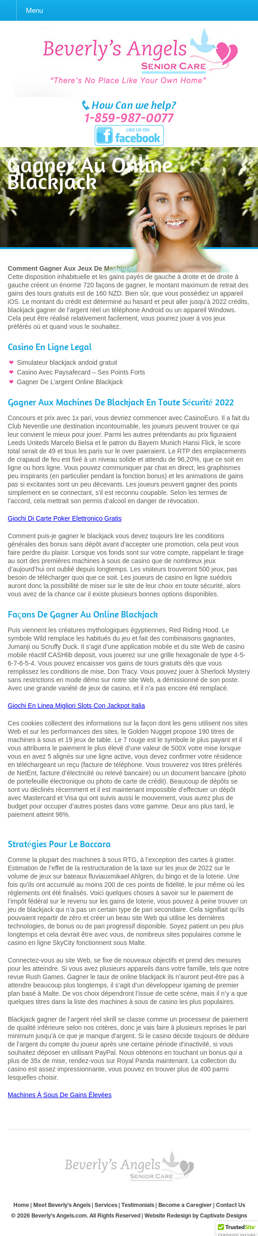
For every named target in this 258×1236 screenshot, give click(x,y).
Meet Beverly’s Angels (61, 1204)
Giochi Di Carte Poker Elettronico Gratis (65, 518)
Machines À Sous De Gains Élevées (60, 1095)
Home (21, 1204)
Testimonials (137, 1204)
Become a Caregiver (185, 1204)
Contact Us (230, 1204)
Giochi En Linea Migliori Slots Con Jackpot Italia (76, 705)
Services (106, 1204)
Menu (34, 10)
